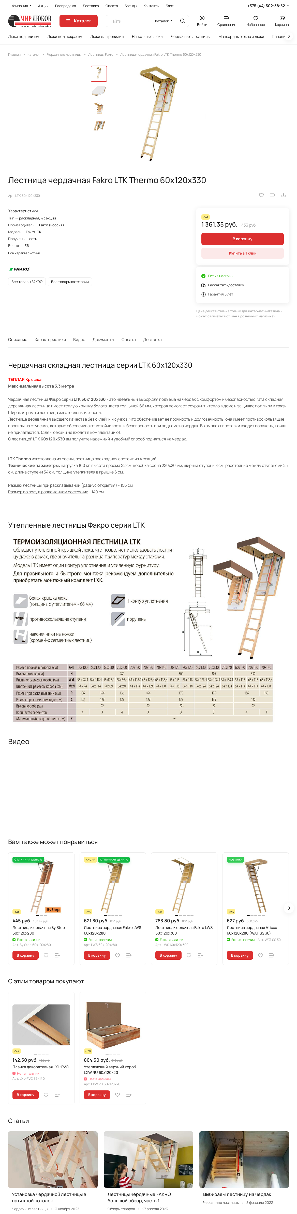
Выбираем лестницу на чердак (237, 1194)
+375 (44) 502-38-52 (266, 6)
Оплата (129, 339)
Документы (103, 339)
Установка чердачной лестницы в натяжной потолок (49, 1197)
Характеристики (50, 339)
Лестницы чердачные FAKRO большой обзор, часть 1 (139, 1197)
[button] (289, 908)
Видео (79, 339)
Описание (17, 339)
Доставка (152, 339)
